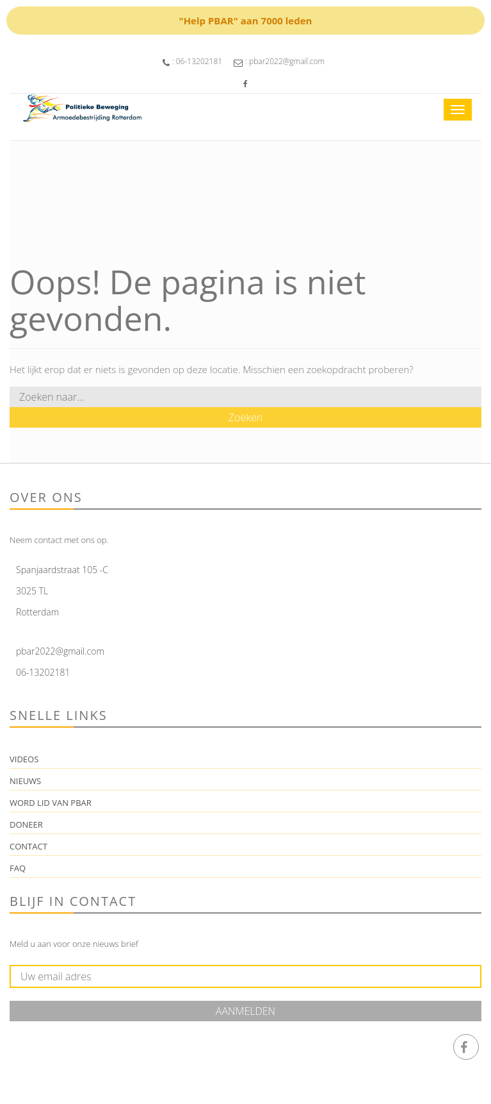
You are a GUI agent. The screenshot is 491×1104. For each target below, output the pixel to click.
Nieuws (25, 781)
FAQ (18, 868)
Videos (24, 759)
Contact (28, 846)
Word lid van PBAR (51, 802)
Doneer (26, 824)
